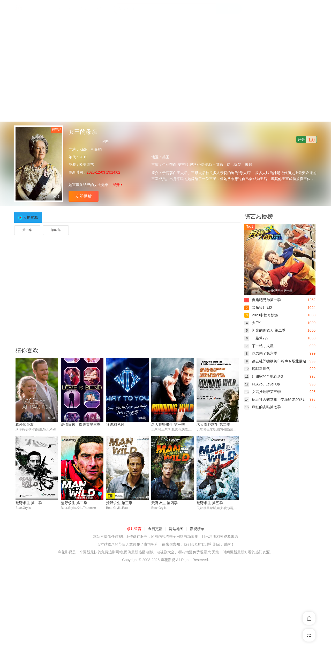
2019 (83, 157)
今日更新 (155, 529)
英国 (165, 157)
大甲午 (253, 323)
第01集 (27, 230)
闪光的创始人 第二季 (264, 330)
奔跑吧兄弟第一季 (262, 300)
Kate (83, 149)
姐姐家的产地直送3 (263, 376)
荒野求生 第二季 (74, 503)
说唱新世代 (257, 369)
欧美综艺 (86, 164)
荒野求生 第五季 (210, 503)
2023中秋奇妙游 (261, 315)
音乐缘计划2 (258, 308)
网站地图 (176, 529)
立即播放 (83, 196)
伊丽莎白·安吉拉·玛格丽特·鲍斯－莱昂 (192, 164)
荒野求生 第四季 (164, 503)
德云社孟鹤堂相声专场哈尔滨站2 (274, 399)
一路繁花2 (256, 338)
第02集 (56, 230)
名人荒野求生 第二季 (213, 424)
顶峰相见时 (115, 424)
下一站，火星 (259, 346)
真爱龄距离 (25, 424)
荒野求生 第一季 (29, 503)
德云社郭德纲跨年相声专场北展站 (275, 361)
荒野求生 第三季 (119, 503)
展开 (117, 185)
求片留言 (134, 529)
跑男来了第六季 (260, 353)
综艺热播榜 (258, 216)
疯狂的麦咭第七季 (262, 407)
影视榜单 (197, 529)
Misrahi (96, 149)
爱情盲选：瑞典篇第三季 (81, 424)
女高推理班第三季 (262, 392)
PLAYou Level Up (262, 384)
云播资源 (30, 217)
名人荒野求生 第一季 (168, 424)
